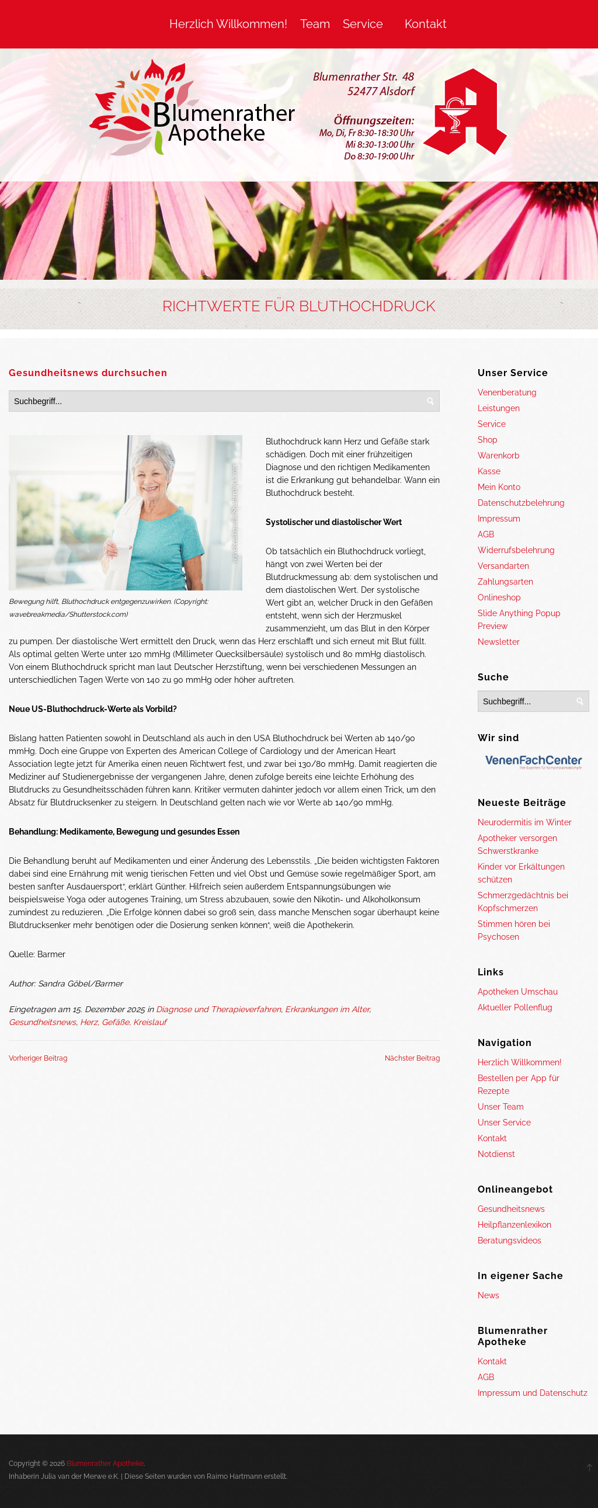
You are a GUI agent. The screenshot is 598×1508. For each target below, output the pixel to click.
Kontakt (426, 24)
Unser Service (504, 1122)
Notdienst (496, 1154)
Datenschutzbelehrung (521, 503)
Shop (488, 439)
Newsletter (499, 642)
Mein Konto (499, 487)
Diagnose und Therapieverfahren (218, 1009)
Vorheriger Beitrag (38, 1058)
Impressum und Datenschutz (532, 1393)
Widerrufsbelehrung (516, 550)
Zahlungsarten (505, 581)
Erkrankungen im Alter (327, 1009)
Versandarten (503, 566)
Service (363, 24)
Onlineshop (499, 597)
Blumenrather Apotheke (105, 1464)
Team (315, 24)
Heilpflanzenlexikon (514, 1224)
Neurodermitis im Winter (525, 822)
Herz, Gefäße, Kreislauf (123, 1022)
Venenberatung (507, 392)
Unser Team (501, 1106)
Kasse (489, 471)
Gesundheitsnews (42, 1022)
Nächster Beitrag (412, 1058)
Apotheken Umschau (518, 991)
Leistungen (499, 408)
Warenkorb (499, 455)
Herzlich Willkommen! (228, 24)
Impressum (499, 518)
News (488, 1295)
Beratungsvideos (509, 1240)
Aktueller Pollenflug (515, 1007)
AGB (486, 534)
